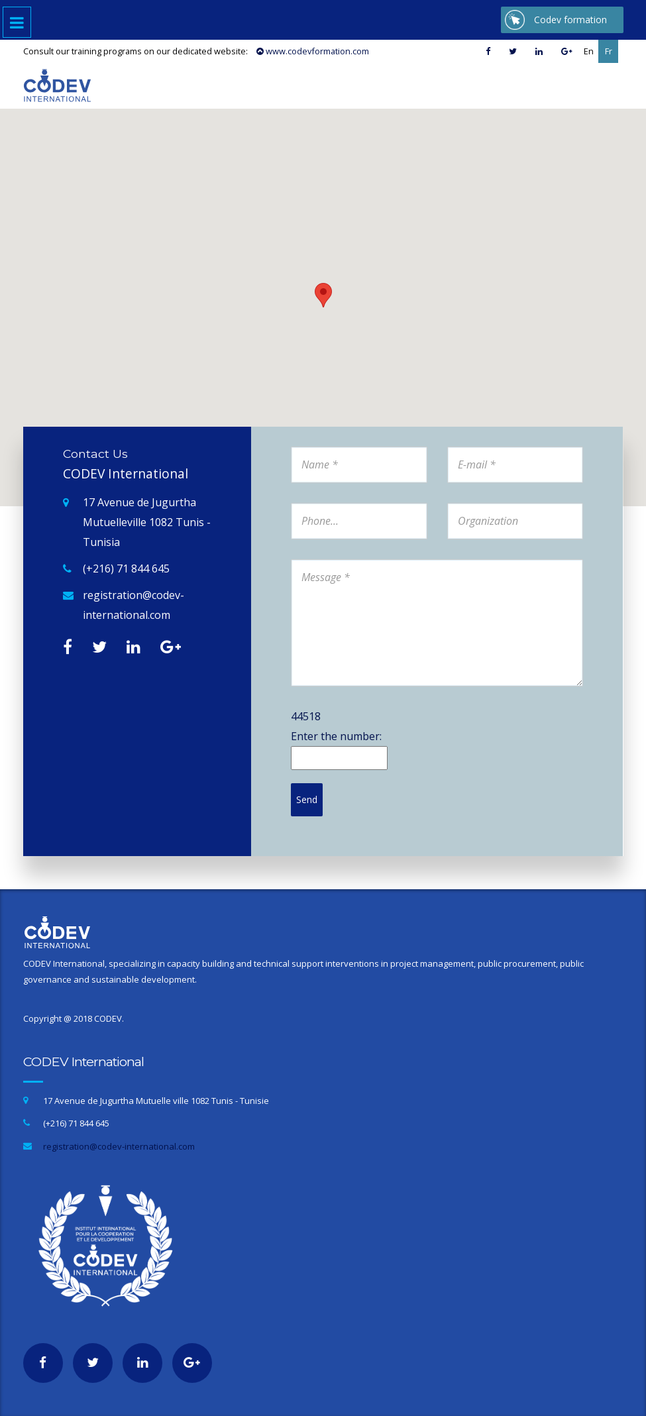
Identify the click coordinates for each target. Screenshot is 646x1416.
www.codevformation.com (312, 51)
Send (306, 799)
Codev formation (570, 19)
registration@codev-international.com (133, 605)
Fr (608, 51)
